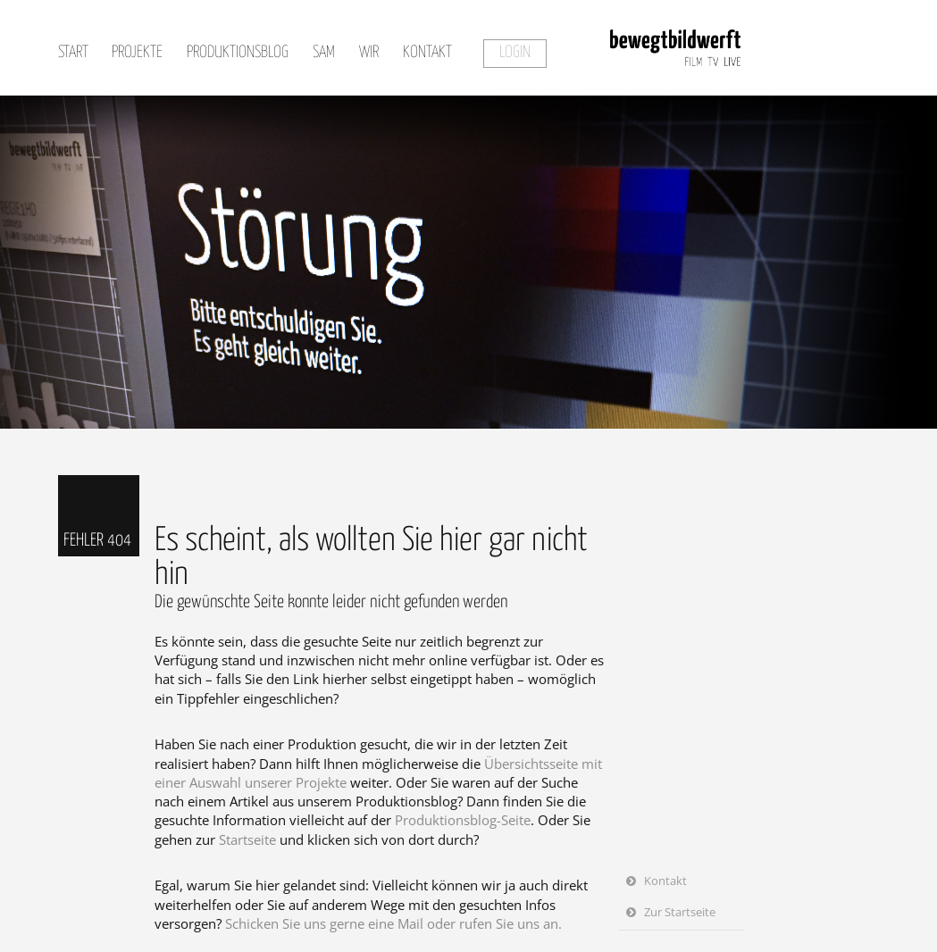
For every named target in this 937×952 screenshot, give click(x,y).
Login (515, 53)
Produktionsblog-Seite (463, 820)
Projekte (137, 53)
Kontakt (427, 53)
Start (73, 53)
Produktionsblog (238, 53)
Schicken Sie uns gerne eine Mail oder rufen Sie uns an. (393, 923)
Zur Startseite (679, 912)
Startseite (247, 839)
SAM (324, 53)
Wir (369, 53)
